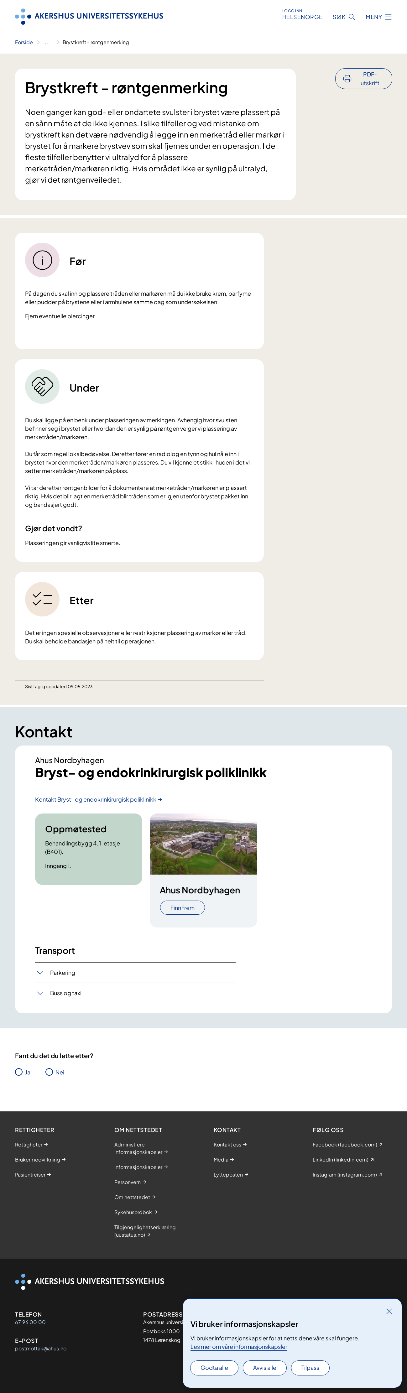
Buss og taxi (65, 992)
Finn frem (182, 907)
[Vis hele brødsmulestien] (48, 42)
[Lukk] (389, 1311)
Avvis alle (264, 1367)
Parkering (62, 972)
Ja (27, 1072)
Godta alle (214, 1367)
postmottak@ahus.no (40, 1348)
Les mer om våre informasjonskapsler (238, 1346)
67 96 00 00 (30, 1322)
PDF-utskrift (370, 78)
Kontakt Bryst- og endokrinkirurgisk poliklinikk (95, 799)
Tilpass (310, 1367)
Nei (59, 1072)
